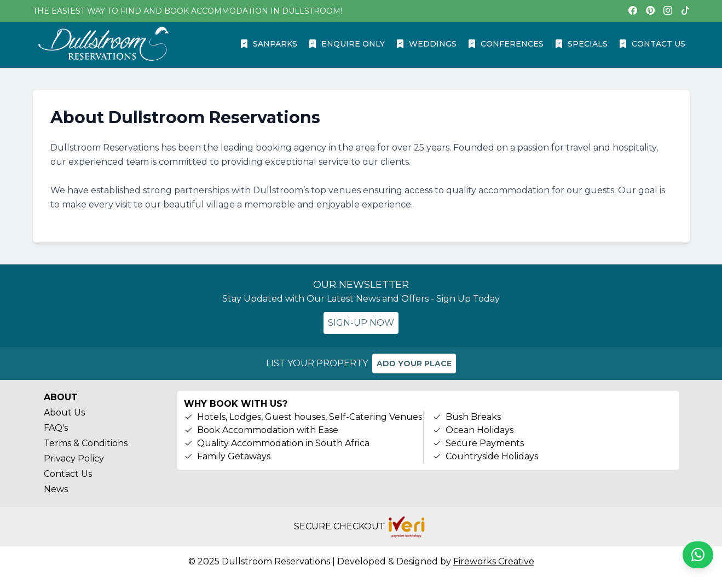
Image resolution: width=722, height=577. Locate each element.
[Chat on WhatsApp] (698, 554)
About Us (64, 412)
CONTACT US (652, 44)
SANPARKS (268, 44)
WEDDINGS (426, 44)
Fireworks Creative (493, 561)
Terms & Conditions (86, 443)
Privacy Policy (74, 458)
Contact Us (68, 474)
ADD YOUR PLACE (414, 363)
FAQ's (56, 428)
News (56, 489)
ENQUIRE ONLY (346, 44)
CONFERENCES (505, 44)
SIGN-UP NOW (361, 323)
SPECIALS (581, 44)
